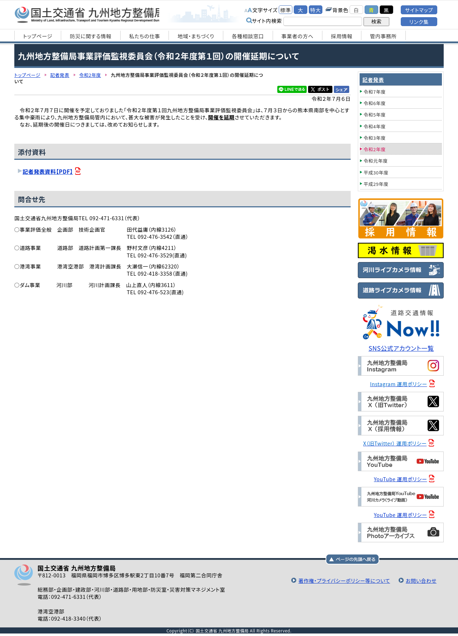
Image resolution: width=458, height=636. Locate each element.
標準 (285, 10)
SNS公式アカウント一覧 (402, 348)
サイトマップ (419, 10)
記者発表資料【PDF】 (48, 171)
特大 (315, 10)
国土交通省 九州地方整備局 (90, 14)
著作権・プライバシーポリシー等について (342, 579)
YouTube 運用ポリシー (401, 478)
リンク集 (419, 21)
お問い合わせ (421, 579)
